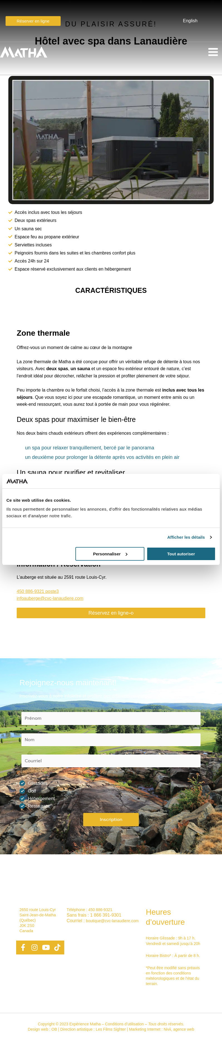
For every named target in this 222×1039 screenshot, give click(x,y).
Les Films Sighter (111, 1029)
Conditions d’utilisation (124, 1024)
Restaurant (36, 806)
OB (54, 1029)
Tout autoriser (181, 553)
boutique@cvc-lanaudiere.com (112, 921)
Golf (29, 791)
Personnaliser (110, 553)
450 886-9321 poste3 (38, 591)
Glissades (35, 783)
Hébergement (38, 798)
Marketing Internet (145, 1029)
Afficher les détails (186, 537)
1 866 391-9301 (105, 915)
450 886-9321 (100, 909)
